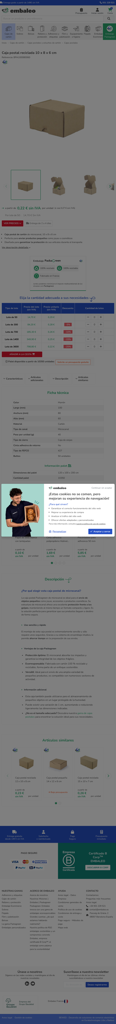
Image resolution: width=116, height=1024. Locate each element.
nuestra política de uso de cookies (90, 524)
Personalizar (57, 531)
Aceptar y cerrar (100, 531)
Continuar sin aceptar (102, 487)
